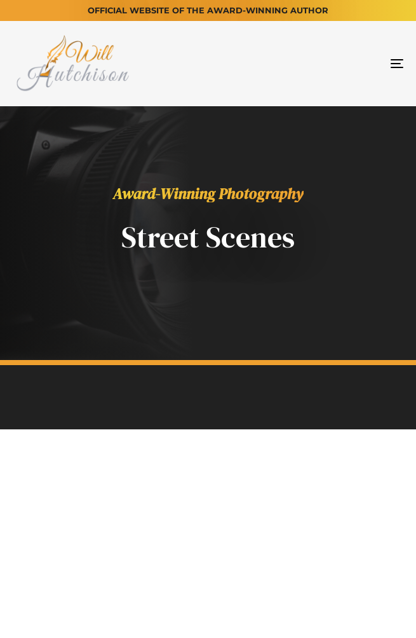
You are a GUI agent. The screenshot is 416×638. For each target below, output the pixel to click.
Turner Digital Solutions (265, 610)
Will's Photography (264, 498)
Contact (362, 498)
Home (45, 498)
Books (173, 498)
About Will (107, 498)
